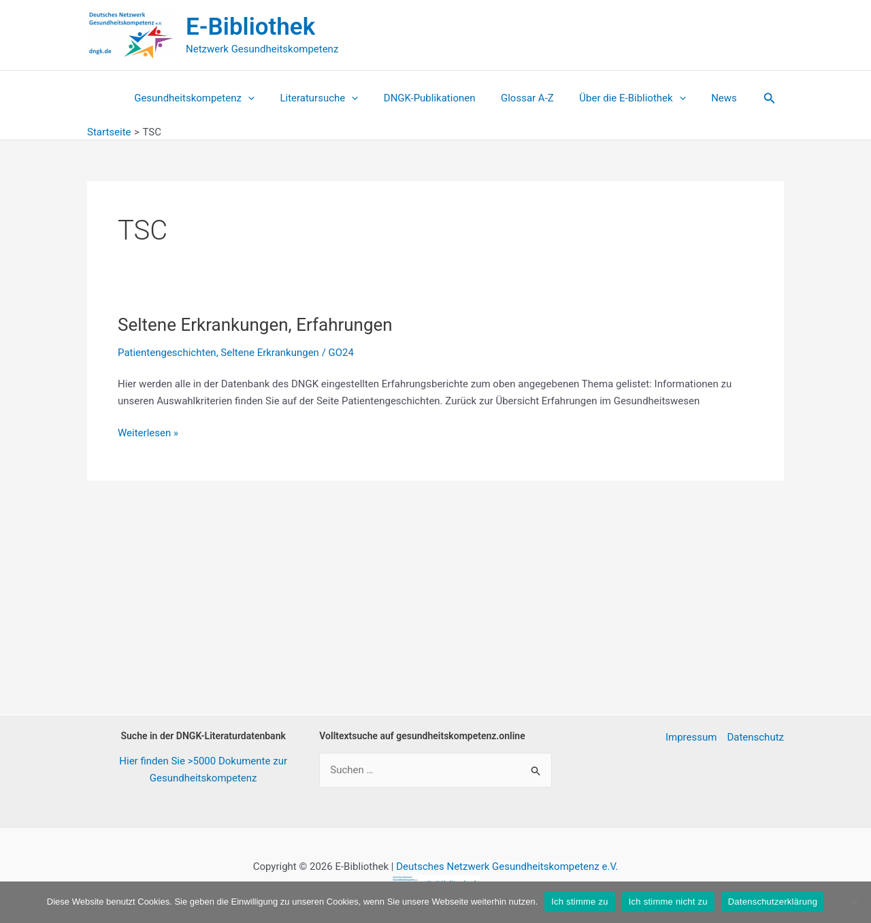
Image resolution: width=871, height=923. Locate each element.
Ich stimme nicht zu (668, 901)
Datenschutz (755, 737)
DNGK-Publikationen (432, 98)
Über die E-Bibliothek (625, 98)
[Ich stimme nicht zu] (854, 902)
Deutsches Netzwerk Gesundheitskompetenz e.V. (507, 866)
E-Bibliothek (250, 27)
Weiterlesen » (148, 433)
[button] (754, 98)
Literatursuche (327, 98)
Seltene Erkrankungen (269, 352)
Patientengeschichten (167, 352)
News (711, 98)
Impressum (691, 737)
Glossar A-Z (524, 98)
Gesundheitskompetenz (207, 98)
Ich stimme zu (579, 901)
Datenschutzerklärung (772, 901)
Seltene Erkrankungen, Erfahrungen (255, 324)
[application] (260, 98)
